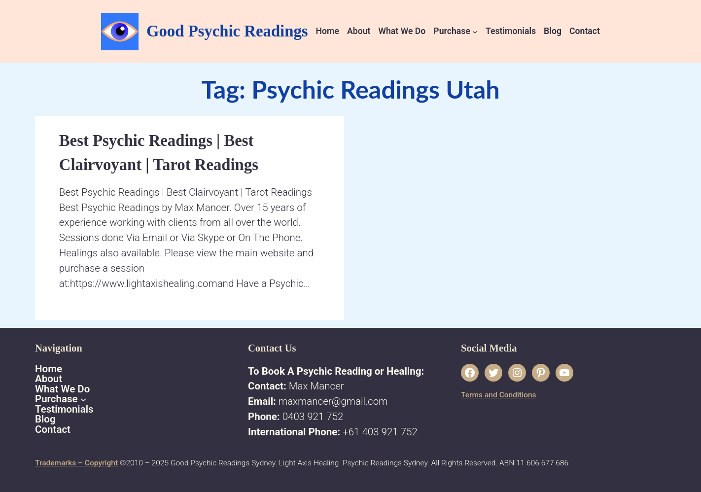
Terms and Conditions (498, 394)
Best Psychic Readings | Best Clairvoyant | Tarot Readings (158, 153)
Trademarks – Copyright (76, 462)
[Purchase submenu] (475, 31)
